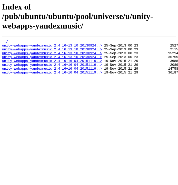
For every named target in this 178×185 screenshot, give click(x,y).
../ (5, 42)
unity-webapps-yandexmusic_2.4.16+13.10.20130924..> (52, 46)
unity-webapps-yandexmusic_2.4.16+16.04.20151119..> (52, 65)
